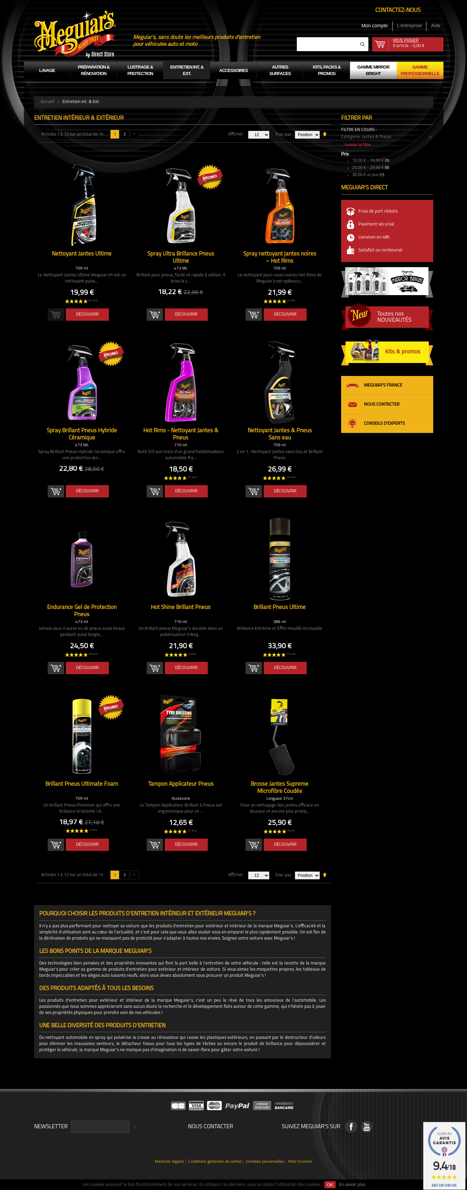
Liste (53, 148)
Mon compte (375, 25)
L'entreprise (409, 25)
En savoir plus (352, 1184)
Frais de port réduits (378, 211)
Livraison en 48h (374, 237)
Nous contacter (381, 404)
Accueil (47, 102)
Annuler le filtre (358, 145)
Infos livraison (300, 1162)
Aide (435, 25)
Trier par (283, 134)
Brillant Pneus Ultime (279, 607)
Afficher (235, 134)
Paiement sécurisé (376, 224)
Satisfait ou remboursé (381, 250)
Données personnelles (265, 1162)
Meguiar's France (383, 385)
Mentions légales (169, 1162)
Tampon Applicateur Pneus (181, 784)
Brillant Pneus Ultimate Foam (81, 784)
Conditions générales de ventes (215, 1162)
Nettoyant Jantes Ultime (82, 254)
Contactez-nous (398, 10)
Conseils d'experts (384, 423)
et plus (365, 175)
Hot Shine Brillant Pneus (180, 607)
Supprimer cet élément (430, 137)
